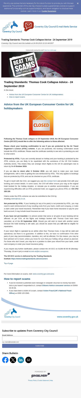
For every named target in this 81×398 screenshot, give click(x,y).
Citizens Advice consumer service (56, 285)
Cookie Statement (49, 11)
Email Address (7, 335)
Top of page (8, 263)
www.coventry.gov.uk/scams (43, 274)
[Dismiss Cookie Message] (77, 2)
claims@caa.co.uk (18, 199)
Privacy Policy (32, 380)
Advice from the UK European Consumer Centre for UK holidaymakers (36, 94)
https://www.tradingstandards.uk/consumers (29, 259)
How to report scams (17, 97)
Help (51, 380)
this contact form (50, 181)
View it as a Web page (50, 50)
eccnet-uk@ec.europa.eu (38, 251)
